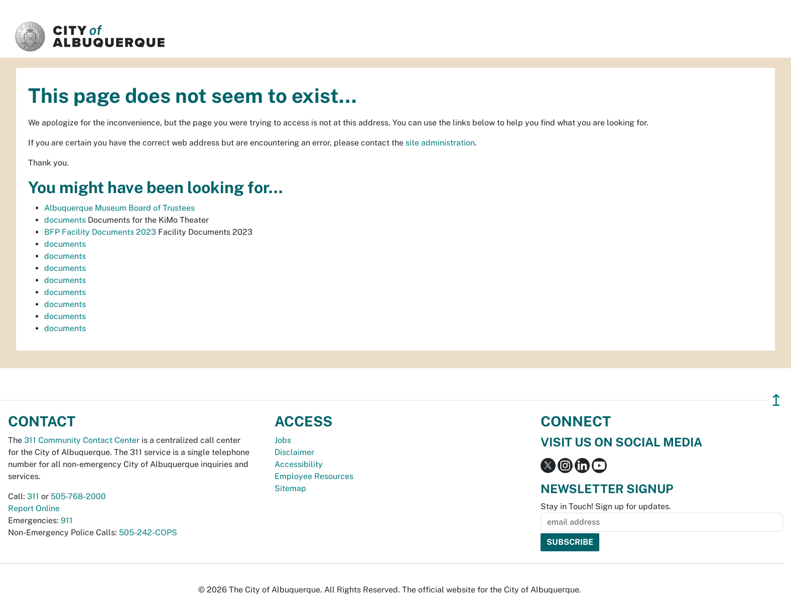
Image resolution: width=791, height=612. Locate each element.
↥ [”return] (776, 400)
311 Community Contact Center (82, 440)
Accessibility (299, 464)
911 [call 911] (67, 520)
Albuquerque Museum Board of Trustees (119, 208)
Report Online (34, 508)
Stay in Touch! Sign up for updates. (606, 506)
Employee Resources (314, 476)
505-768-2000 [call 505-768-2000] (78, 496)
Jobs (283, 440)
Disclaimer (294, 452)
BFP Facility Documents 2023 (100, 232)
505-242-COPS (148, 532)
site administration (440, 142)
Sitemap (290, 488)
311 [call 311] (33, 496)
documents (65, 220)
